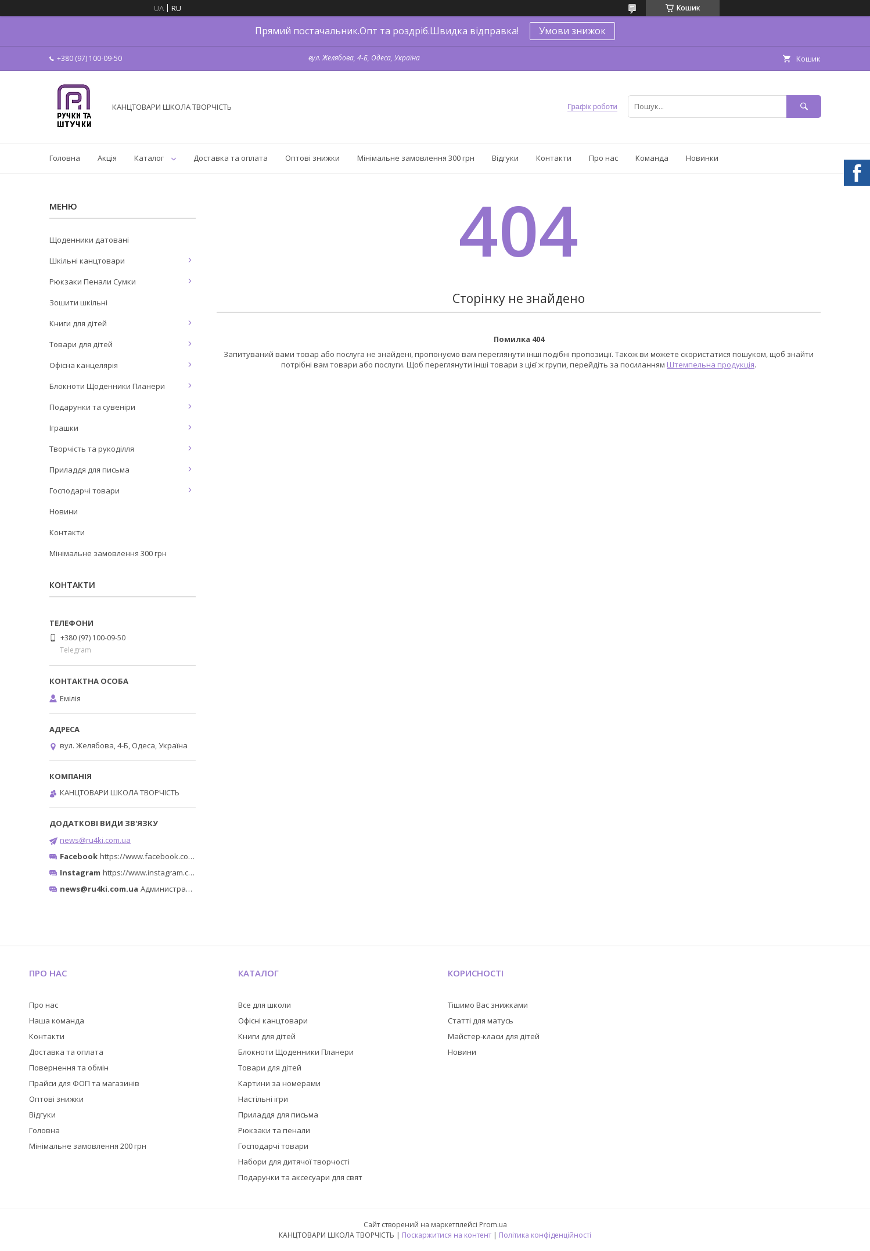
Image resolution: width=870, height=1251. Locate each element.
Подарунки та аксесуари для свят (300, 1177)
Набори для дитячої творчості (294, 1161)
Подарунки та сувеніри (92, 407)
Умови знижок (572, 30)
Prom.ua (493, 1225)
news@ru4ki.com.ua (95, 840)
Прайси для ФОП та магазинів (84, 1083)
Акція (107, 158)
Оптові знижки (312, 158)
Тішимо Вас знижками (488, 1005)
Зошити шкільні (78, 302)
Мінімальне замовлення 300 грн (415, 158)
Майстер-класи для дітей (494, 1036)
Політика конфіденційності (545, 1235)
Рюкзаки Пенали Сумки (92, 281)
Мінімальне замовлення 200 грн (87, 1146)
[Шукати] (803, 106)
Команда (651, 158)
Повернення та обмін (69, 1067)
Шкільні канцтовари (87, 260)
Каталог (149, 158)
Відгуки (505, 158)
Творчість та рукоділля (91, 449)
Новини (63, 511)
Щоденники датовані (89, 240)
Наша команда (56, 1020)
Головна (64, 158)
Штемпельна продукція (710, 364)
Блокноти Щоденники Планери (107, 386)
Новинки (702, 158)
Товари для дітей (81, 344)
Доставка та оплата (230, 158)
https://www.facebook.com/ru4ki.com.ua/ (172, 856)
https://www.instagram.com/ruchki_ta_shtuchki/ (186, 872)
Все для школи (264, 1005)
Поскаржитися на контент (446, 1235)
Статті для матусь (480, 1020)
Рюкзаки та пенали (274, 1130)
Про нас (603, 158)
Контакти (553, 158)
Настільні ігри (263, 1099)
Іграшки (63, 428)
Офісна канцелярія (83, 365)
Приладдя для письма (89, 469)
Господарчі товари (84, 490)
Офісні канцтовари (273, 1020)
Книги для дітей (78, 323)
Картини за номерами (279, 1083)
